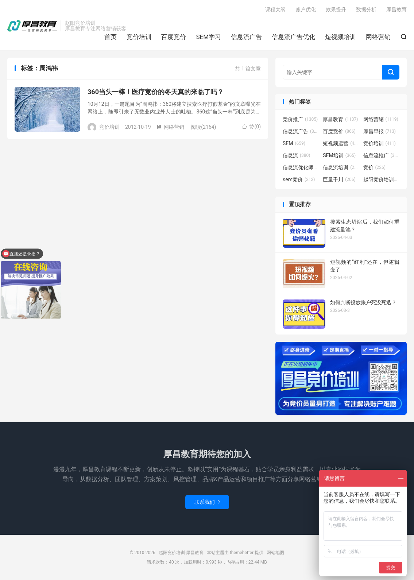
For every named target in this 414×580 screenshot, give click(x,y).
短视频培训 (340, 36)
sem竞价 (299, 179)
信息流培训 (341, 167)
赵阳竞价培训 (381, 179)
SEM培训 (339, 155)
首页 (110, 36)
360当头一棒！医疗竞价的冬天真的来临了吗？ (156, 92)
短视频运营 (341, 143)
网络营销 (378, 36)
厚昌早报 (379, 131)
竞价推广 (300, 119)
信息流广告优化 (293, 36)
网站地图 (275, 552)
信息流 (296, 155)
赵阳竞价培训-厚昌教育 (32, 26)
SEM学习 (208, 36)
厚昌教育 (396, 9)
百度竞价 (173, 36)
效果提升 (336, 9)
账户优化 (305, 9)
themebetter (242, 552)
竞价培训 (139, 36)
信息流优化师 (301, 167)
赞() (251, 126)
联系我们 (207, 502)
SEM (294, 143)
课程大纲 (275, 9)
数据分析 (366, 9)
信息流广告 (246, 36)
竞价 (374, 167)
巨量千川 (339, 179)
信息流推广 (381, 155)
